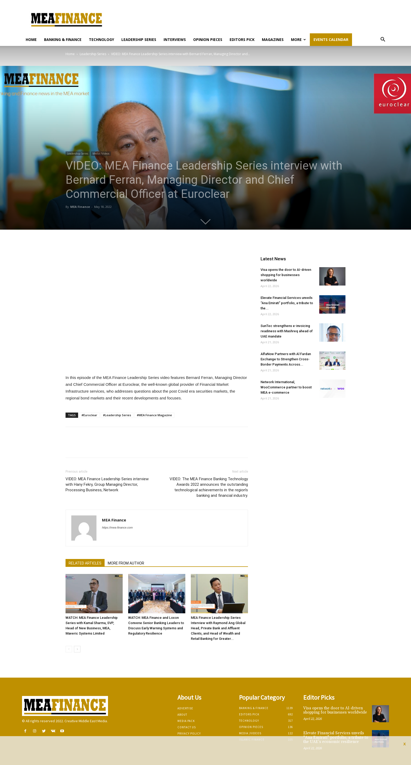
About (182, 714)
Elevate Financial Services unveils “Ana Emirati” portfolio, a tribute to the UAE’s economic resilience (335, 737)
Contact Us (186, 727)
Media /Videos (101, 153)
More (298, 39)
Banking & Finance (63, 39)
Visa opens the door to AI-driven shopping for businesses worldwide (286, 275)
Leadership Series (138, 39)
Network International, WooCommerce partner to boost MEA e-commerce (286, 387)
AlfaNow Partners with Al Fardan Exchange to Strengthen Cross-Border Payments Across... (286, 359)
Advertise (185, 708)
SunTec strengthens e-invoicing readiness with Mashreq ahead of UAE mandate (287, 331)
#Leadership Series (117, 415)
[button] (382, 40)
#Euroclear (89, 415)
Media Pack (186, 721)
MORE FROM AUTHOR (126, 563)
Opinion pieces (207, 39)
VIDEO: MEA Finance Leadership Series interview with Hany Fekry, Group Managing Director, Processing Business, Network (107, 484)
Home (31, 39)
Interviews (175, 39)
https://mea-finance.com (117, 527)
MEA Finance (80, 207)
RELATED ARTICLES (85, 563)
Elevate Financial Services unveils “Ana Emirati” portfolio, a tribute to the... (287, 303)
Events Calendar (330, 39)
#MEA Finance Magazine (154, 415)
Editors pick (242, 39)
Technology (101, 39)
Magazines (273, 39)
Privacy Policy (189, 733)
